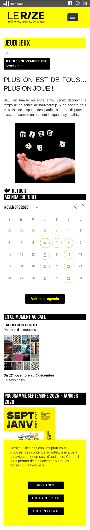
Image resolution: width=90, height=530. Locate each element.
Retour (19, 191)
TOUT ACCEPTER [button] (46, 498)
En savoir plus (14, 380)
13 (44, 254)
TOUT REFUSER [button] (46, 511)
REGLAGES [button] (45, 485)
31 (56, 231)
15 (68, 255)
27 (44, 278)
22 (68, 266)
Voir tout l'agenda (45, 299)
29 (68, 278)
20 (44, 266)
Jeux (6, 53)
